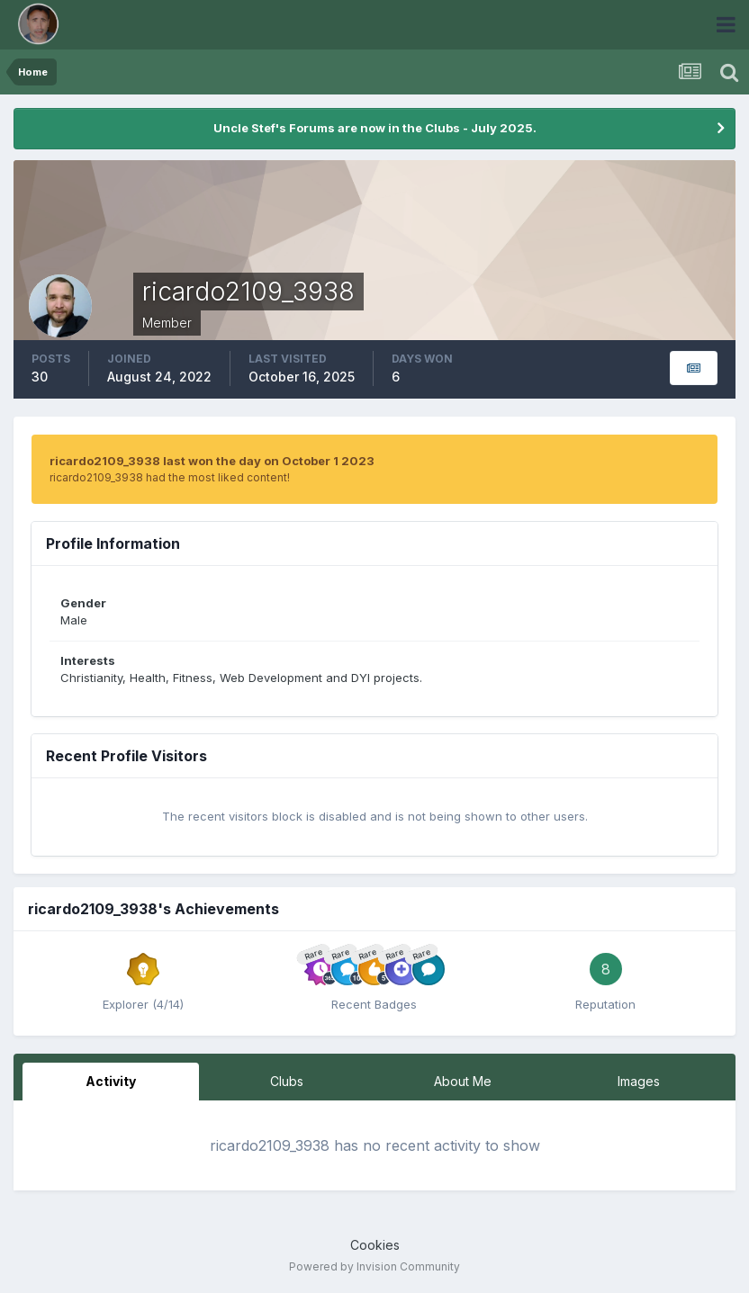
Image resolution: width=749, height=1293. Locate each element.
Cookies (375, 1245)
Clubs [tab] (286, 1081)
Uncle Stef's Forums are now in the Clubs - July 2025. (375, 128)
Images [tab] (639, 1081)
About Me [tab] (463, 1081)
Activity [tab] (111, 1081)
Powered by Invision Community (374, 1266)
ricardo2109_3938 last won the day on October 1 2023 (212, 460)
